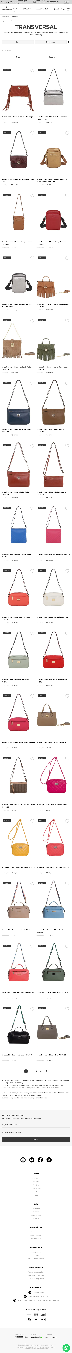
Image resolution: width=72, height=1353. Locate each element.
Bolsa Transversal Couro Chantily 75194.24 (52, 617)
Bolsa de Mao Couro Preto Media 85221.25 (17, 1055)
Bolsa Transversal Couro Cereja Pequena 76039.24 (52, 243)
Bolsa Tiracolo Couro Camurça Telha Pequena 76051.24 (18, 118)
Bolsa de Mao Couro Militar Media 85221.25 (52, 992)
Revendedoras (36, 1238)
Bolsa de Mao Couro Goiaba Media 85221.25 (18, 992)
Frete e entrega (36, 1235)
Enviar (36, 1140)
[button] (68, 42)
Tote (36, 1192)
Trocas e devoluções (36, 1272)
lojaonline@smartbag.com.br (36, 1296)
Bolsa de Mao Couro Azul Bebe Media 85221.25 (50, 931)
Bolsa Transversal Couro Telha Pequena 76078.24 (51, 493)
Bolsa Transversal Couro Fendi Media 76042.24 (50, 431)
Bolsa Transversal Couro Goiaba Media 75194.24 (16, 618)
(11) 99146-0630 (35, 1292)
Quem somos (36, 1232)
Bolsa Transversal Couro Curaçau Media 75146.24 (16, 556)
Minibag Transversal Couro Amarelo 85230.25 (18, 867)
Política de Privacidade (36, 1275)
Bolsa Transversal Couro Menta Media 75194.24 (16, 681)
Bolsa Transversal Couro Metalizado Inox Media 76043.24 (52, 118)
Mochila (36, 1185)
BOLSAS (27, 9)
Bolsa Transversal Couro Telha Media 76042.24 (15, 493)
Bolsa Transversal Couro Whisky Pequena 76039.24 (17, 243)
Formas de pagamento (36, 1279)
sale (17, 42)
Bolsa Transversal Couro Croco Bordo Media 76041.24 (18, 180)
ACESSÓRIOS (42, 9)
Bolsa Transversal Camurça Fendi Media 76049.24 (16, 368)
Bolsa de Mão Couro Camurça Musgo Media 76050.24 (52, 368)
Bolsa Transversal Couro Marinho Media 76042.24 (16, 431)
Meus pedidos (36, 1252)
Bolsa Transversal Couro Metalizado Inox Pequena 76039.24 (17, 306)
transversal (50, 42)
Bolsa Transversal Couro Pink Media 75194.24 (18, 742)
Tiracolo (36, 1181)
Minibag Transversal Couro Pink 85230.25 (52, 805)
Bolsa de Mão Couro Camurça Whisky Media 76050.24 (53, 306)
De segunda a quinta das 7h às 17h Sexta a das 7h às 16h (36, 1300)
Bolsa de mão (36, 1188)
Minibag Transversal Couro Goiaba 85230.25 (53, 867)
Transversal (36, 1208)
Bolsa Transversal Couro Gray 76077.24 (51, 1055)
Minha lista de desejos (36, 1259)
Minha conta (36, 1255)
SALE (56, 9)
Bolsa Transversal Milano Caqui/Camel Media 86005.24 (18, 806)
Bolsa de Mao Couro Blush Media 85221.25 (17, 930)
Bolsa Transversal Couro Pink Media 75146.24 (53, 554)
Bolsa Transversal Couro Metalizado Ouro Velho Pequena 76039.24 (52, 180)
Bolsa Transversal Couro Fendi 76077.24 (51, 742)
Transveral (36, 1178)
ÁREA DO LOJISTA (66, 2)
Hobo (36, 1195)
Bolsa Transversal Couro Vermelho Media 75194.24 (52, 681)
